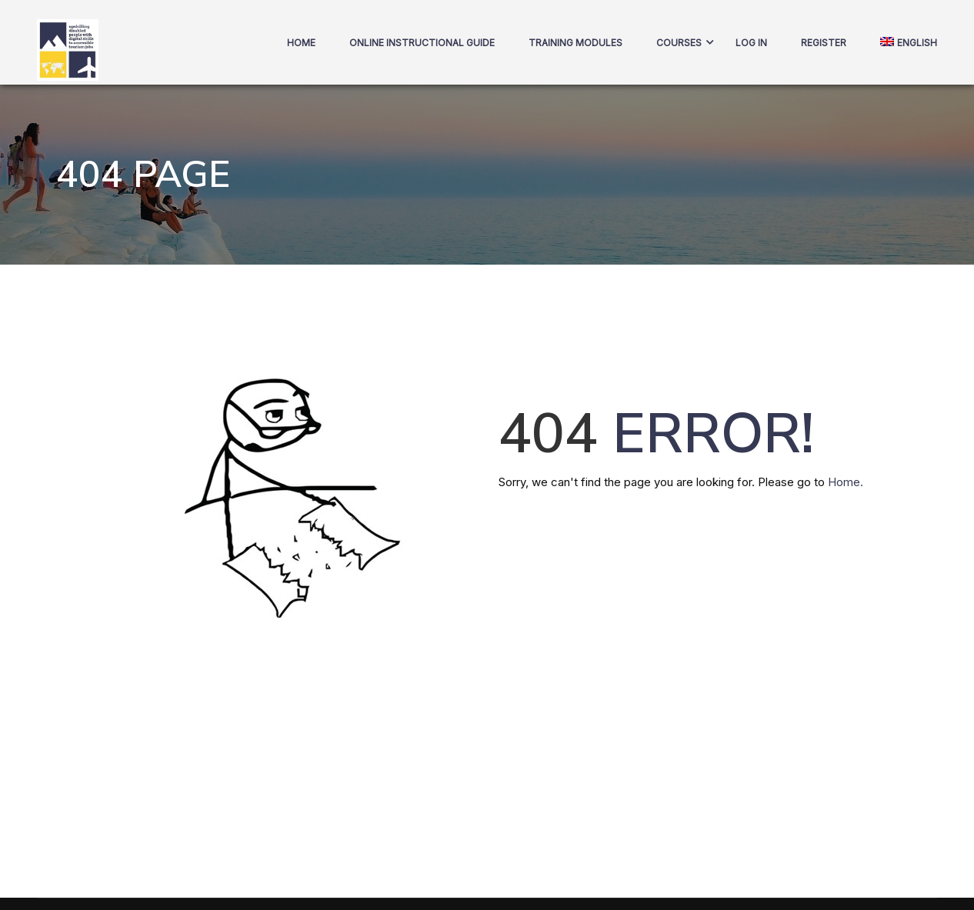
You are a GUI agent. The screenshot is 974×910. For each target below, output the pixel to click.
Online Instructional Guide (422, 42)
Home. (845, 482)
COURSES (679, 42)
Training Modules (575, 42)
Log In (751, 42)
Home (301, 42)
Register (823, 42)
